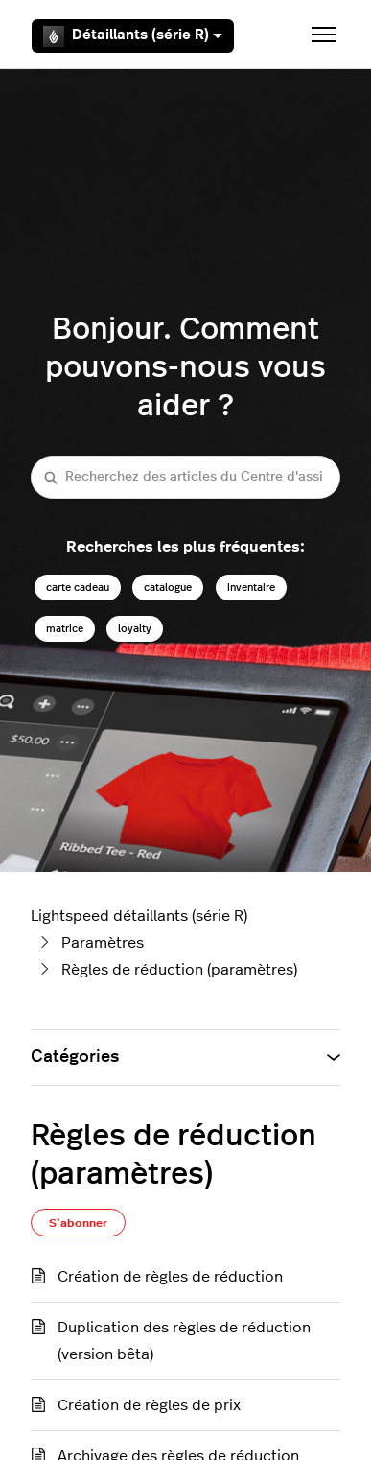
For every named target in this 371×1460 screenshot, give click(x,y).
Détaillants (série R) (132, 36)
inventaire (251, 587)
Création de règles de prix (149, 1405)
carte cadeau (77, 587)
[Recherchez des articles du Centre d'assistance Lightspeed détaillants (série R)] (185, 477)
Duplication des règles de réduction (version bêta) (184, 1341)
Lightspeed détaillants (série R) (139, 916)
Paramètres (102, 943)
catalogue (168, 587)
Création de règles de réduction (170, 1276)
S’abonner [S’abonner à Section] (78, 1223)
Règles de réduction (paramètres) (179, 969)
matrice (64, 629)
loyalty (134, 629)
